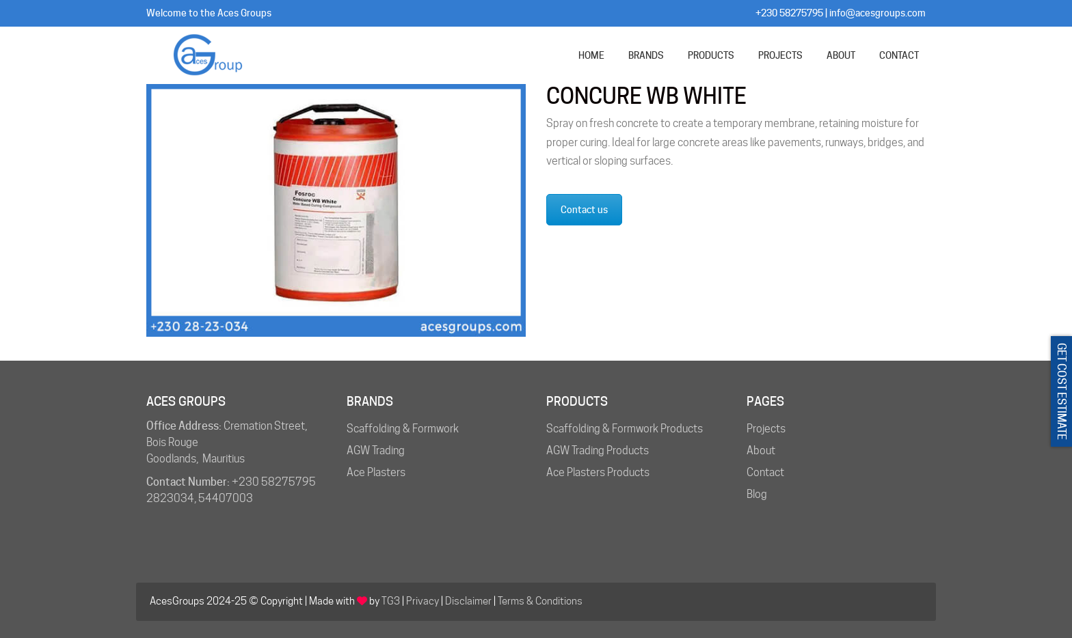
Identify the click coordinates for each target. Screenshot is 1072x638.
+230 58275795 (789, 13)
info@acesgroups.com (877, 13)
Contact (765, 472)
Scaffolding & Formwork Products (624, 428)
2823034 (170, 498)
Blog (757, 494)
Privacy (422, 601)
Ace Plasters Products (597, 472)
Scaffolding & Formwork (403, 428)
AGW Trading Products (597, 450)
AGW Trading (376, 450)
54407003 (225, 498)
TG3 (390, 601)
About (761, 450)
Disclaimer (468, 601)
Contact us (584, 209)
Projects (766, 428)
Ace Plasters (376, 472)
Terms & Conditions (540, 601)
